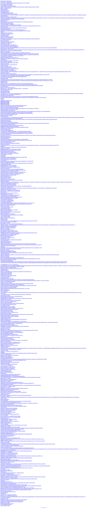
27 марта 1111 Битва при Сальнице (7, 36)
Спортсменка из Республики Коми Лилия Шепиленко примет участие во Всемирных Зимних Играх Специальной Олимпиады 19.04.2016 (26, 79)
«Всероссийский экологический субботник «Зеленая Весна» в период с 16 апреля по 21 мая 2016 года (19, 54)
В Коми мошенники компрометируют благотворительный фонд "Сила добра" (15, 288)
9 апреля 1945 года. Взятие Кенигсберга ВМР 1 (9, 62)
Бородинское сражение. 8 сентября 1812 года (8, 475)
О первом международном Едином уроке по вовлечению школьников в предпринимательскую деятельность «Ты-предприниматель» (25, 111)
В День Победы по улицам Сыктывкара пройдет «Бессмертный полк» (13, 76)
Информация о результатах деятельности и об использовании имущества (14, 58)
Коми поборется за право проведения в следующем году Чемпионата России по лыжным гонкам (18, 84)
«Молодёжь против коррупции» (6, 310)
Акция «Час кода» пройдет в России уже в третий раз (10, 300)
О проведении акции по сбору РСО (7, 384)
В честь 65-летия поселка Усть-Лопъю (7, 434)
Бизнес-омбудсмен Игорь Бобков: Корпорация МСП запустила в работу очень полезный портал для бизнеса (20, 485)
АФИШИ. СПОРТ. (3, 81)
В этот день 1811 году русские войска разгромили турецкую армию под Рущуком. (15, 489)
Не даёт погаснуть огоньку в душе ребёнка (8, 221)
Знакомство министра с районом (6, 115)
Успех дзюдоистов (3, 291)
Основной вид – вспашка (5, 396)
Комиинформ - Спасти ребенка (6, 451)
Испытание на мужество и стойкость (7, 69)
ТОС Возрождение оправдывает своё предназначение (10, 211)
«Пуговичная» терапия (4, 34)
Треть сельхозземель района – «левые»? (7, 141)
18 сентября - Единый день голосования (8, 245)
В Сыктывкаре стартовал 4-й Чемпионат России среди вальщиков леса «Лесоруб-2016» (16, 161)
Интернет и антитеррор (4, 168)
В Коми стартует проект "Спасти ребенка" (8, 275)
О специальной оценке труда (5, 370)
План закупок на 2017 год (5, 328)
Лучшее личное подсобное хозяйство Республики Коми (10, 239)
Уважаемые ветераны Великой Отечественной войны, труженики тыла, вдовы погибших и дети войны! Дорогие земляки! (23, 97)
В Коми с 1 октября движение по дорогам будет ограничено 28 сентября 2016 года (15, 271)
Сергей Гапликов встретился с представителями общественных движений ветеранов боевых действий (19, 6)
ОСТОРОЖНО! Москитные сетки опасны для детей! (10, 150)
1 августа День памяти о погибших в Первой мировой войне (11, 445)
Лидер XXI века (3, 407)
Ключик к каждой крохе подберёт (6, 372)
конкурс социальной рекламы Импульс (7, 204)
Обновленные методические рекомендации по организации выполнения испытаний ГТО (17, 383)
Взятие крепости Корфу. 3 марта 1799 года (8, 16)
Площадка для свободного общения (7, 162)
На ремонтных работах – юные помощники (8, 225)
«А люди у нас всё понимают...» (6, 365)
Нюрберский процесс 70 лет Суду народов (8, 165)
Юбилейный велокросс (4, 138)
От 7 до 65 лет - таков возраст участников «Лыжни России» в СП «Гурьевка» (15, 2)
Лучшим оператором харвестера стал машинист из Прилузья (11, 173)
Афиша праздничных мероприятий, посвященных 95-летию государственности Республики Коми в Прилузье (21, 244)
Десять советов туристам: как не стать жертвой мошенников (11, 169)
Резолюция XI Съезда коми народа (6, 95)
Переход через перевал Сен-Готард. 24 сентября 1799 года (11, 268)
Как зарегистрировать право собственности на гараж (10, 402)
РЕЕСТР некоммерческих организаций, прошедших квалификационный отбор (15, 52)
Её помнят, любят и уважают (5, 490)
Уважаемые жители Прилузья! (6, 273)
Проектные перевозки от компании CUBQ (8, 152)
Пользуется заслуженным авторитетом (7, 281)
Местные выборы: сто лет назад (6, 193)
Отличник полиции (4, 492)
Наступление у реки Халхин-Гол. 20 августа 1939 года (10, 248)
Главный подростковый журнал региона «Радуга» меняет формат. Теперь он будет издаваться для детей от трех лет (22, 438)
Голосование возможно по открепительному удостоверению (11, 214)
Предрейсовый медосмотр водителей (7, 324)
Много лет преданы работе (5, 341)
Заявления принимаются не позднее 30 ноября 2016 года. (11, 196)
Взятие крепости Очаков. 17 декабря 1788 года (9, 315)
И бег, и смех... (3, 468)
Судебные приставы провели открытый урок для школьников (12, 284)
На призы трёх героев (4, 11)
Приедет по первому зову (5, 290)
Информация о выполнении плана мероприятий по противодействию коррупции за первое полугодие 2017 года (21, 455)
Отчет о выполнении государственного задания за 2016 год (11, 335)
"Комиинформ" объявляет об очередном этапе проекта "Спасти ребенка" (14, 340)
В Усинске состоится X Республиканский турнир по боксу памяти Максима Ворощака (16, 83)
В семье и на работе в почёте (5, 66)
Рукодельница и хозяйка (5, 305)
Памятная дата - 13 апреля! (5, 381)
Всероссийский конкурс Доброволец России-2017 (9, 414)
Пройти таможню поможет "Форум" (7, 151)
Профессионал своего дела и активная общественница (10, 149)
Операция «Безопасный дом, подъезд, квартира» (9, 316)
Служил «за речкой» (4, 350)
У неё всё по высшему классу (6, 137)
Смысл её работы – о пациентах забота (7, 386)
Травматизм (2, 146)
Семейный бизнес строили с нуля (6, 128)
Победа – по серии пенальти (5, 7)
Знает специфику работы (5, 91)
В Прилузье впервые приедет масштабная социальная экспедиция (12, 486)
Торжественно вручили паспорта (6, 22)
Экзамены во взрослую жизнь (6, 411)
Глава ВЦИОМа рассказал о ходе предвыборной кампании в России (13, 360)
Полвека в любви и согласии (5, 313)
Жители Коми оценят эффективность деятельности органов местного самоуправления (16, 314)
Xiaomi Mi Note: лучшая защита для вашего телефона (10, 391)
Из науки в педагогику (4, 63)
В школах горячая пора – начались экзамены (8, 408)
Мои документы (3, 191)
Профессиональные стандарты (6, 439)
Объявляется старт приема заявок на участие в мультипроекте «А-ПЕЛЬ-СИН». (15, 30)
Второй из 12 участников (5, 51)
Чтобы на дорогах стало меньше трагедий (8, 287)
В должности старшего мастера (6, 77)
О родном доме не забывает (5, 236)
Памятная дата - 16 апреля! (5, 387)
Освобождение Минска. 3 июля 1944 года (8, 175)
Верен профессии (3, 436)
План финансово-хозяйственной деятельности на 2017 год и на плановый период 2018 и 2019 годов (19, 330)
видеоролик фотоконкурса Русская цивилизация (9, 444)
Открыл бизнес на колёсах (5, 462)
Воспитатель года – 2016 (5, 43)
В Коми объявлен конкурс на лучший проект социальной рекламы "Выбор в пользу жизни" (17, 482)
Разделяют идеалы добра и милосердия (7, 412)
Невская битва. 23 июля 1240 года (6, 435)
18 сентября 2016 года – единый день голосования (9, 194)
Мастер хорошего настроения (6, 61)
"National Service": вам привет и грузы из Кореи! (9, 153)
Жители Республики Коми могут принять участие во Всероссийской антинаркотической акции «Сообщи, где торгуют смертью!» (24, 280)
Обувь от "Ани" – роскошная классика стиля (8, 495)
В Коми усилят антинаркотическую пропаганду (9, 197)
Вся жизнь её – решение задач (6, 1)
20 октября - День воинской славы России (8, 494)
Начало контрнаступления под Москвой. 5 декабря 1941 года (11, 308)
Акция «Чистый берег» (4, 240)
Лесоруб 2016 (3, 155)
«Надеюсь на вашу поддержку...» (6, 32)
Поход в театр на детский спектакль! (7, 404)
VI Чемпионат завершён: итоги (6, 42)
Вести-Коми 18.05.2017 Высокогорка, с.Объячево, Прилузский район (13, 392)
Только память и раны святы (5, 0)
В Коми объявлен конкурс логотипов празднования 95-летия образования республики (16, 21)
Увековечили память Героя (5, 120)
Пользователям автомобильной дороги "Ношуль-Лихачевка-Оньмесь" (13, 406)
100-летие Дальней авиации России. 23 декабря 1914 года (11, 323)
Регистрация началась (4, 35)
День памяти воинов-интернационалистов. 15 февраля (10, 349)
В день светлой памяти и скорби (6, 3)
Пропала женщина (3, 218)
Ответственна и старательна (5, 134)
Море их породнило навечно (5, 210)
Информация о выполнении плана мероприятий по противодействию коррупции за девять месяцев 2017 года (21, 488)
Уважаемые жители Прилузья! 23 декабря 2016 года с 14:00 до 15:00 (13, 321)
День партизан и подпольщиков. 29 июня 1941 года (10, 167)
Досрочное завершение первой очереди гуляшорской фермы (11, 332)
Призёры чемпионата (4, 8)
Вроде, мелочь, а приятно (5, 222)
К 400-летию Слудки (4, 498)
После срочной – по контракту (6, 4)
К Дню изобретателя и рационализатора (7, 5)
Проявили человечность (4, 212)
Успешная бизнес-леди (4, 238)
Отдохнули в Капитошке (5, 207)
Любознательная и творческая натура (7, 41)
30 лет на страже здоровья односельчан (7, 124)
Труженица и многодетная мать (6, 56)
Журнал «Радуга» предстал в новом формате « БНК (10, 437)
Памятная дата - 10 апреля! (5, 378)
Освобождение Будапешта (5, 346)
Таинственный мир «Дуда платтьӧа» (7, 366)
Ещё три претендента (4, 418)
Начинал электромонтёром (5, 320)
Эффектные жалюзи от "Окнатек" (6, 344)
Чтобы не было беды (4, 116)
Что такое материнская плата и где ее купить (8, 13)
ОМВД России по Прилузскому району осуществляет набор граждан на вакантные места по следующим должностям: (22, 440)
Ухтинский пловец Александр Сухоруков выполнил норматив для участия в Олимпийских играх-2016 (19, 53)
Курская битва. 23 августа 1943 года (7, 250)
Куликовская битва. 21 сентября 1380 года (8, 267)
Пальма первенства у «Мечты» (6, 154)
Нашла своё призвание (4, 399)
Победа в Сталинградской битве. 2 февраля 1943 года (10, 342)
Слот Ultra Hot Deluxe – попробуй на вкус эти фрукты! (10, 24)
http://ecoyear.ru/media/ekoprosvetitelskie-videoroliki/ (10, 143)
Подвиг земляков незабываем (5, 121)
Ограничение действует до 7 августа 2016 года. (9, 192)
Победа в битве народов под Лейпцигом (7, 491)
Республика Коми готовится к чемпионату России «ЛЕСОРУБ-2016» (13, 147)
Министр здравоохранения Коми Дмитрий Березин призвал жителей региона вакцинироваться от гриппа (20, 258)
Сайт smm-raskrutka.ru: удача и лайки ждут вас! (9, 45)
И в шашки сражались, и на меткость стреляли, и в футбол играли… (13, 172)
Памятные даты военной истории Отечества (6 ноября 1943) (11, 501)
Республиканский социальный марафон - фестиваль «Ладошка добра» (13, 157)
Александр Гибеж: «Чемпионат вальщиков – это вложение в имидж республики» (15, 131)
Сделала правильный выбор (5, 164)
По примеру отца (3, 20)
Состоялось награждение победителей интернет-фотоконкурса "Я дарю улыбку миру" (16, 133)
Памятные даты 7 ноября (5, 502)
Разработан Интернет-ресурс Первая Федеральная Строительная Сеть (13, 319)
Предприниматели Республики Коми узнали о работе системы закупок (13, 484)
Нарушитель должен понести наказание (7, 410)
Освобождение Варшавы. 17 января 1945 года (9, 334)
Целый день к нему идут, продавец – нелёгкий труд (10, 174)
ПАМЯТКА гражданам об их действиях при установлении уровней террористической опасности (18, 232)
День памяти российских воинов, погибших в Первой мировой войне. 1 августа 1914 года (17, 202)
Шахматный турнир (4, 78)
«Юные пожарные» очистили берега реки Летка (9, 171)
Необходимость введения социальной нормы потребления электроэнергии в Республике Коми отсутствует (20, 25)
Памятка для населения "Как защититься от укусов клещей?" (11, 106)
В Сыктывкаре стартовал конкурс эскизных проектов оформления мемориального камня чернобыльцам (20, 38)
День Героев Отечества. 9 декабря (6, 311)
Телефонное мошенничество (5, 442)
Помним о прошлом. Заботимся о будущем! (8, 419)
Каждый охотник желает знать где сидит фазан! (9, 60)
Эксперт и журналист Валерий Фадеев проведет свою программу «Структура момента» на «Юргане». (19, 108)
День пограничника (4, 400)
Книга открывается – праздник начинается (8, 379)
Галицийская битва (4, 269)
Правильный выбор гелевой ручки (6, 297)
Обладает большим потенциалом (6, 338)
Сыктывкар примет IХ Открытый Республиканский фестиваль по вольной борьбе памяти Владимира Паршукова (21, 85)
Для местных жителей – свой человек (7, 339)
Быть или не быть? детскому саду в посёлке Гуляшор (10, 417)
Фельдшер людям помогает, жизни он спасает (9, 309)
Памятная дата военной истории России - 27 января (10, 337)
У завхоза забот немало (4, 277)
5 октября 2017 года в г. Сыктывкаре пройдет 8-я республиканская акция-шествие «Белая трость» (18, 478)
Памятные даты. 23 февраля (5, 356)
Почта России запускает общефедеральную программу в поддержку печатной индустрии (17, 279)
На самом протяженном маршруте (6, 357)
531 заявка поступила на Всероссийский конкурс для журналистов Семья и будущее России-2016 (18, 220)
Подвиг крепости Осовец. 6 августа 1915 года (9, 453)
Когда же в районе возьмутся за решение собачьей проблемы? (12, 303)
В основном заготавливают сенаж (6, 432)
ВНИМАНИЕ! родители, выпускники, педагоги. (9, 126)
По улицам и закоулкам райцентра (6, 130)
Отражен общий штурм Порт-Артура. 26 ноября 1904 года (11, 296)
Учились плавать (3, 160)
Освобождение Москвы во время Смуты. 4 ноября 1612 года (11, 500)
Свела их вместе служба (5, 505)
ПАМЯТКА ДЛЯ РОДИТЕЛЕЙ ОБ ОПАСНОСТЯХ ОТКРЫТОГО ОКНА (14, 127)
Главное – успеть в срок (4, 441)
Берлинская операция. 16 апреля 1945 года (8, 73)
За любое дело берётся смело (5, 354)
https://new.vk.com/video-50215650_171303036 (9, 209)
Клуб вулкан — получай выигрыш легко (8, 454)
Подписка (2, 98)
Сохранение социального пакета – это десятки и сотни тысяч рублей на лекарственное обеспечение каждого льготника (22, 463)
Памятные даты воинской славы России (7, 226)
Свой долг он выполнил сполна (6, 89)
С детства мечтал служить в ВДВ (6, 206)
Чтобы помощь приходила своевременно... (8, 159)
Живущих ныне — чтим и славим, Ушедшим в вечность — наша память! (14, 88)
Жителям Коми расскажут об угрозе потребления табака (11, 405)
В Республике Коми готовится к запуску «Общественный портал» (12, 29)
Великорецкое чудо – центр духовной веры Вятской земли (11, 223)
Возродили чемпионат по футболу (6, 235)
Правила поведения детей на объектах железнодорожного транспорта (13, 27)
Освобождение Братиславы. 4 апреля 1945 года (9, 57)
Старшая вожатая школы (5, 363)
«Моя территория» (3, 9)
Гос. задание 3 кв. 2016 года (5, 276)
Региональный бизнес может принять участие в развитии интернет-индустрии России (16, 163)
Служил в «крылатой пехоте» (5, 446)
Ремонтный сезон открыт (5, 92)
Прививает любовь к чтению (5, 299)
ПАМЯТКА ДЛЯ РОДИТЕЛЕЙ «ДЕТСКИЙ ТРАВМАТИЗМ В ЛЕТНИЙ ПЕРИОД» (16, 433)
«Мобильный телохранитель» (6, 317)
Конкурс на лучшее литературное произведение (9, 355)
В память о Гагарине (4, 65)
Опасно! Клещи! (3, 398)
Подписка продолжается (5, 144)
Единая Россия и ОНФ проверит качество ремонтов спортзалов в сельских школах (16, 203)
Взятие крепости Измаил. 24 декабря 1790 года (9, 325)
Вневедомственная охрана (5, 136)
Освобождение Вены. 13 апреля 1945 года (8, 70)
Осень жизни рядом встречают (6, 272)
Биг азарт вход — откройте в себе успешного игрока (10, 474)
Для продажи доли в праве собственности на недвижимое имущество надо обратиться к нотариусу (19, 403)
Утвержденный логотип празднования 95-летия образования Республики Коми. (15, 75)
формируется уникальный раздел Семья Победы (9, 389)
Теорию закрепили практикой (6, 241)
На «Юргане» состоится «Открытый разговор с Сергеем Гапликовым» (13, 499)
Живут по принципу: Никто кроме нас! (7, 213)
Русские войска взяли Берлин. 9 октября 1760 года (9, 343)
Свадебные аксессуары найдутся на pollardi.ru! (9, 46)
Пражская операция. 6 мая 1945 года (7, 390)
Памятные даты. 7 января (5, 329)
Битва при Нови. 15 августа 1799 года (7, 237)
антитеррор (2, 352)
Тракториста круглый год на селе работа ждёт (9, 345)
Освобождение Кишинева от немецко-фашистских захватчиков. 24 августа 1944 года (16, 252)
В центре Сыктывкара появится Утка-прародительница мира (11, 125)
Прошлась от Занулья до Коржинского (7, 217)
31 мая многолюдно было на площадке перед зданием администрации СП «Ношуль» (16, 132)
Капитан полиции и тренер (5, 458)
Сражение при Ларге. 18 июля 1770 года (8, 188)
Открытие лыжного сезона (5, 318)
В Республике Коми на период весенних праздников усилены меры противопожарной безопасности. (19, 96)
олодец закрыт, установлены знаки (6, 199)
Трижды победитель (4, 26)
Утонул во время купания (5, 215)
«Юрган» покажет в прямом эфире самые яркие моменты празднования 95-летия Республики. (18, 243)
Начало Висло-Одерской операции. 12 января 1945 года (10, 331)
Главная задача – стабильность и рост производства (10, 189)
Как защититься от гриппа (5, 469)
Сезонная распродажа (4, 394)
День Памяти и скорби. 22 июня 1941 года (8, 158)
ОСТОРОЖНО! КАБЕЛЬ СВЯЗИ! (6, 12)
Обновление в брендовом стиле (6, 481)
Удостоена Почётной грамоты (6, 201)
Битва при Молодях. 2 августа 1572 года (8, 449)
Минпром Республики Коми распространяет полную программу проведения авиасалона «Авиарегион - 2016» (21, 247)
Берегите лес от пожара (4, 205)
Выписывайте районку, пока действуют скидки (9, 109)
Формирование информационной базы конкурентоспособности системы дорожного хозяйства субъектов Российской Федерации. (24, 123)
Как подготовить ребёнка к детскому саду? (8, 44)
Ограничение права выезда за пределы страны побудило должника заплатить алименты (16, 283)
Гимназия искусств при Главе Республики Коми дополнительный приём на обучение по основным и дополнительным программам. (25, 465)
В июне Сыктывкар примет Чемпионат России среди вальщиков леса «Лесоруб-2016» (16, 113)
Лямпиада (2, 31)
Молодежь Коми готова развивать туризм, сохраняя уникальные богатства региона (16, 140)
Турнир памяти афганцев (5, 10)
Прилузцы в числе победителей (6, 37)
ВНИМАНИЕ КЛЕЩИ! (4, 101)
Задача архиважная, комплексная (6, 260)
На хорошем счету (3, 336)
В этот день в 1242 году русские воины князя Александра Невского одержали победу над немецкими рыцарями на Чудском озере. (24, 74)
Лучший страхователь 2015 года (6, 142)
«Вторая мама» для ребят (5, 295)
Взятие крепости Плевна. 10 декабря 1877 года (9, 312)
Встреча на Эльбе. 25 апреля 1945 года (7, 87)
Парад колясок (3, 471)
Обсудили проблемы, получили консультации (9, 286)
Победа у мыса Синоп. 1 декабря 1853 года (8, 301)
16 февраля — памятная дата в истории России (9, 351)
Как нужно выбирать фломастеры (6, 333)
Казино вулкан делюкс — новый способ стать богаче (10, 416)
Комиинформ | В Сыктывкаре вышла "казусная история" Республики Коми (14, 326)
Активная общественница (5, 28)
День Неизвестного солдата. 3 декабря (7, 306)
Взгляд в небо (3, 493)
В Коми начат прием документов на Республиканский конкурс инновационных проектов (17, 447)
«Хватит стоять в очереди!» (5, 393)
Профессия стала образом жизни (6, 470)
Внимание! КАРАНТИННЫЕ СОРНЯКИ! (8, 251)
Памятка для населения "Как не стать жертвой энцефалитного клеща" (13, 105)
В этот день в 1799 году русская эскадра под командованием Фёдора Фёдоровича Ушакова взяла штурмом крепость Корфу (23, 359)
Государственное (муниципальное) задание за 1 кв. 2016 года (11, 55)
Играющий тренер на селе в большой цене (8, 234)
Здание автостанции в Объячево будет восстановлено (10, 374)
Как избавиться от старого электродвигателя (8, 230)
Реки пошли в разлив (4, 86)
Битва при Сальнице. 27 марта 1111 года (8, 369)
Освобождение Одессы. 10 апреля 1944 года (8, 64)
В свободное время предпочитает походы (8, 67)
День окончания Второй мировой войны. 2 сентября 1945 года (12, 257)
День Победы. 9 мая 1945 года (6, 100)
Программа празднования (5, 242)
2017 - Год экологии (4, 415)
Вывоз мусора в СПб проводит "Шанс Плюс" (8, 114)
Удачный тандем (3, 59)
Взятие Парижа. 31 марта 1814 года (7, 48)
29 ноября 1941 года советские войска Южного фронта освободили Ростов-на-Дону (16, 298)
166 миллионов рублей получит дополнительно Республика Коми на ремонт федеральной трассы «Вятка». (20, 377)
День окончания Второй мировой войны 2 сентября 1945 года (12, 472)
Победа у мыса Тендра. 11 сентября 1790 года (9, 477)
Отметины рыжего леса (4, 90)
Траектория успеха (3, 82)
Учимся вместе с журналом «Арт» (6, 33)
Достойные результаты (4, 270)
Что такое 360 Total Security (5, 39)
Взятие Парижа (3, 373)
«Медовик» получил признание (6, 302)
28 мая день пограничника (5, 129)
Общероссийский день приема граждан (7, 307)
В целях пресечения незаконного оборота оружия (9, 362)
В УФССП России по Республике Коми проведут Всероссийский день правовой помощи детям (18, 285)
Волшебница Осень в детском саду (7, 278)
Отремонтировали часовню (5, 208)
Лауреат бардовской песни (5, 176)
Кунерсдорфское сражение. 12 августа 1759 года (9, 231)
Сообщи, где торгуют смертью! (6, 282)
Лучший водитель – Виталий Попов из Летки (9, 452)
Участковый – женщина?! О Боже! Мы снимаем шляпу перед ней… (13, 170)
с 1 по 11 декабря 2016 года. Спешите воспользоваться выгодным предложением (15, 294)
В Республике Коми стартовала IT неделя (8, 304)
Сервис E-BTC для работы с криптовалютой (8, 364)
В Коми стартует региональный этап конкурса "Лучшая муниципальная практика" (15, 395)
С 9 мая (1, 99)
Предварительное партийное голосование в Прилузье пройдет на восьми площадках (16, 112)
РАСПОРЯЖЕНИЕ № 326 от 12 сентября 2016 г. (9, 264)
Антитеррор (2, 246)
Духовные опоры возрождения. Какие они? (8, 195)
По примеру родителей (4, 72)
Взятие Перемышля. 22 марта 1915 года (7, 367)
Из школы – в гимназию (4, 148)
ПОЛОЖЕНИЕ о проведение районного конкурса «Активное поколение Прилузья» (16, 450)
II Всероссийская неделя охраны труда (7, 110)
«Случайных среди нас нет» (5, 327)
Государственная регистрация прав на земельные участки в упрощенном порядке (15, 401)
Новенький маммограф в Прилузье (7, 503)
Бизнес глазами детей (4, 40)
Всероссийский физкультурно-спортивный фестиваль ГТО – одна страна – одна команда (17, 487)
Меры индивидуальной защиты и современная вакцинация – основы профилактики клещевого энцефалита (20, 385)
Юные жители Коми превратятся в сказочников (9, 107)
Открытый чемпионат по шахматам (7, 23)
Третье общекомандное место (6, 504)
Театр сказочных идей (4, 289)
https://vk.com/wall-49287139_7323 (6, 229)
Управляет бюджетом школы (5, 371)
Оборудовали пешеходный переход (7, 380)
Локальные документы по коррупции (7, 368)
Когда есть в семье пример (5, 413)
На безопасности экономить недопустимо (8, 259)
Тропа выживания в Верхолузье (6, 198)
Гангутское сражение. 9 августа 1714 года (8, 456)
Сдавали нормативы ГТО (5, 19)
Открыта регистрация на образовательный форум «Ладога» (11, 382)
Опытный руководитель (4, 253)
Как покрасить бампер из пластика (7, 473)
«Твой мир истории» (4, 347)
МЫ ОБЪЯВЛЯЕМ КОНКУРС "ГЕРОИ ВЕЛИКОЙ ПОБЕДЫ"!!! (12, 376)
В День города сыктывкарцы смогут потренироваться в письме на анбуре (14, 139)
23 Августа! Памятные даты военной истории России (10, 466)
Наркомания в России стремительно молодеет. (9, 122)
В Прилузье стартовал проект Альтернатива (8, 409)
